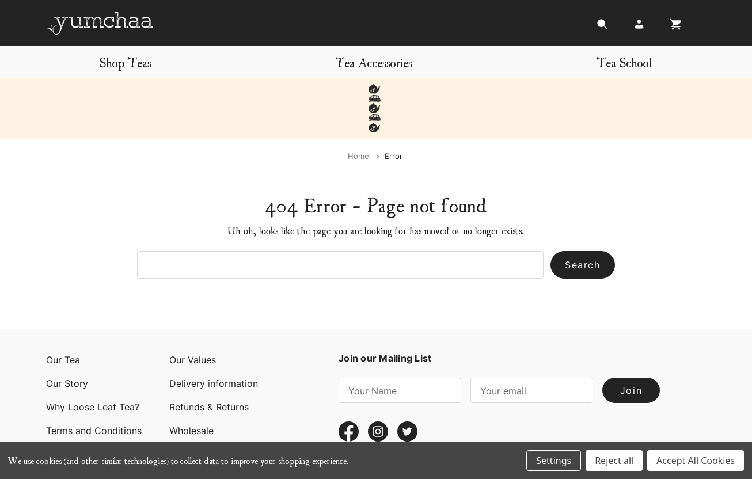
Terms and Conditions (94, 392)
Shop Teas (125, 62)
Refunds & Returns (209, 368)
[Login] (639, 27)
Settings (553, 460)
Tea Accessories (373, 62)
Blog (179, 415)
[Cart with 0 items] (672, 27)
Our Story (67, 345)
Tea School (624, 62)
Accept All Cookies (695, 460)
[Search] (602, 27)
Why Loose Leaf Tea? (92, 368)
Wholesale (191, 392)
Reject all (614, 460)
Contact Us (71, 415)
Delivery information (213, 345)
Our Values (192, 321)
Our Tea (63, 321)
